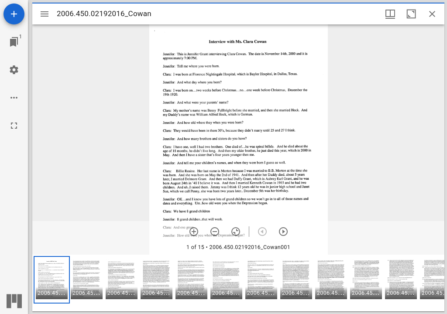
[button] (52, 279)
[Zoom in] (193, 231)
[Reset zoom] (235, 231)
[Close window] (432, 13)
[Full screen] (13, 125)
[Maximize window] (411, 13)
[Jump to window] (13, 41)
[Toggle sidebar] (44, 13)
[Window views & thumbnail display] (390, 13)
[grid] (238, 283)
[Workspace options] (13, 97)
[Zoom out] (214, 231)
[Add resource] (13, 13)
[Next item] (283, 231)
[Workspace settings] (13, 69)
